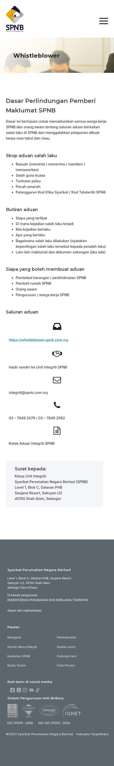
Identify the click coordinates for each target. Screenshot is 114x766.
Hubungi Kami (66, 656)
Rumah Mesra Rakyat (22, 647)
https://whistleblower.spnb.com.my (38, 340)
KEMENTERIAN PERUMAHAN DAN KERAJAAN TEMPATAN (47, 600)
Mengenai (14, 637)
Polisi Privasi (66, 665)
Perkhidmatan (66, 637)
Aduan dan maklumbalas (24, 610)
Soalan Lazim (66, 647)
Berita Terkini (16, 665)
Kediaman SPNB (18, 656)
